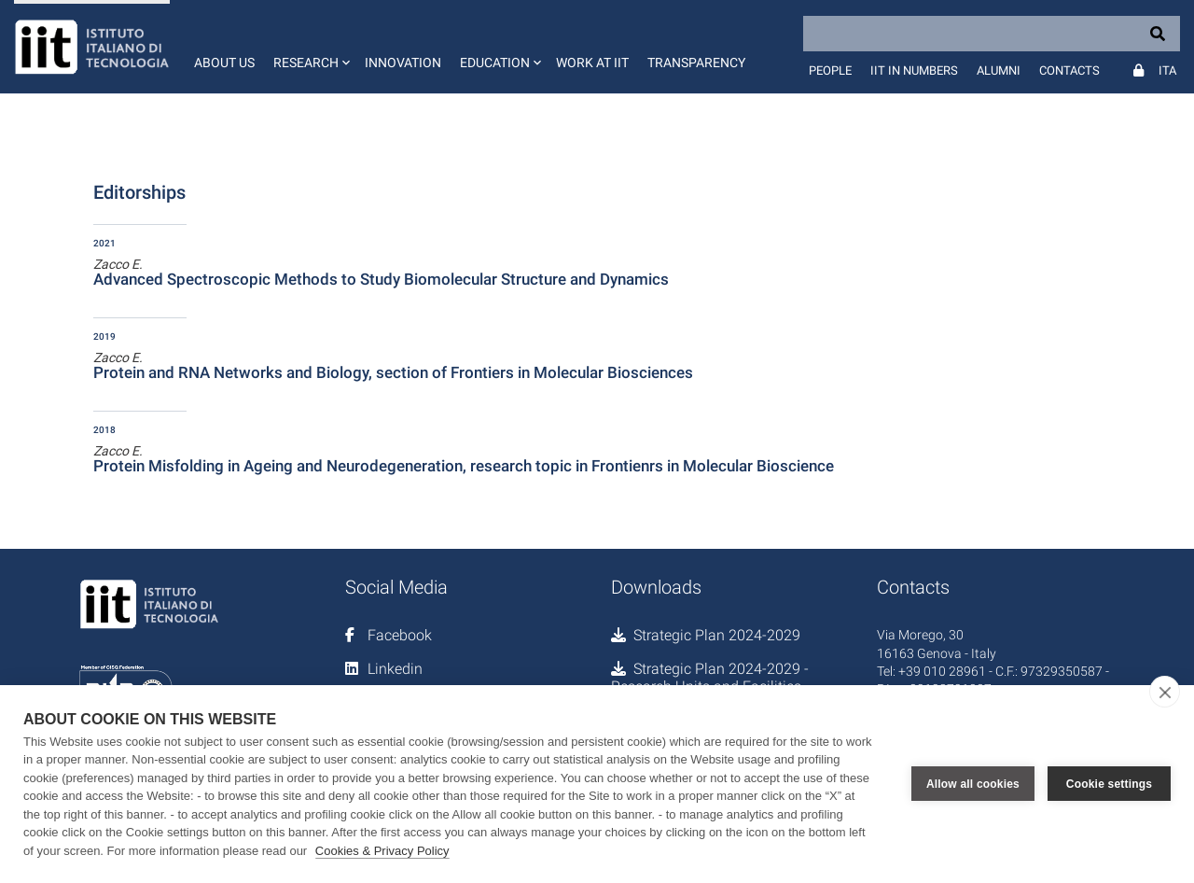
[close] (1164, 692)
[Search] (991, 33)
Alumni (998, 70)
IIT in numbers (914, 70)
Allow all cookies (973, 784)
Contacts (1069, 70)
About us (224, 62)
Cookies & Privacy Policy (382, 851)
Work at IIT (592, 62)
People (830, 70)
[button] (309, 46)
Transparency (696, 62)
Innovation (403, 62)
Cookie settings (1109, 784)
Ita (1167, 70)
